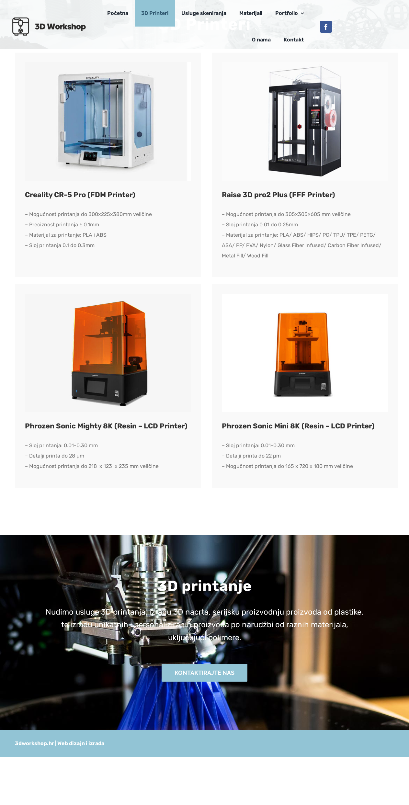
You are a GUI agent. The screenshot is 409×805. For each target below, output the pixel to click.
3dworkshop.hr (34, 743)
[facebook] (326, 27)
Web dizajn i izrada (80, 743)
